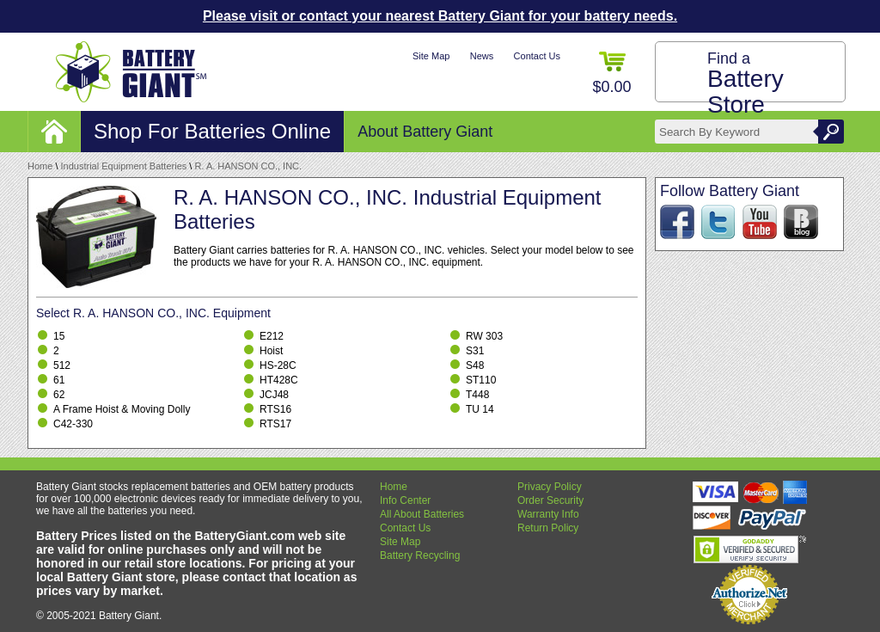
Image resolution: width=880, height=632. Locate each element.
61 (58, 380)
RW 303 (484, 336)
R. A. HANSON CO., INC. (248, 166)
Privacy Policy (549, 487)
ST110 (481, 380)
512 (61, 365)
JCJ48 (274, 395)
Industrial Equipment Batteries (124, 166)
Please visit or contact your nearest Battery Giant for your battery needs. (440, 16)
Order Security (550, 500)
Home (40, 166)
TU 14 (480, 409)
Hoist (271, 351)
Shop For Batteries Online (212, 131)
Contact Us (537, 56)
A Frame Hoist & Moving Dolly (121, 409)
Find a (745, 84)
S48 (475, 365)
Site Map (430, 56)
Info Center (405, 500)
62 (58, 395)
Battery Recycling (420, 555)
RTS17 (275, 424)
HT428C (279, 380)
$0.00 (611, 73)
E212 (272, 336)
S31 (475, 351)
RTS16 (275, 409)
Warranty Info (548, 514)
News (482, 56)
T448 (477, 395)
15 (58, 336)
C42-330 (73, 424)
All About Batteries (422, 514)
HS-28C (278, 365)
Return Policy (547, 528)
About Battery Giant (425, 131)
